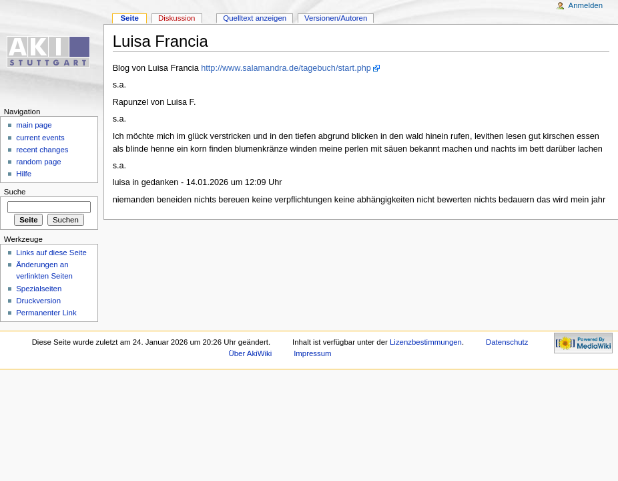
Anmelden (586, 5)
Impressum (313, 353)
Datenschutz (507, 342)
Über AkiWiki (250, 353)
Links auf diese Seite (51, 253)
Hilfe (23, 174)
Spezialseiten (38, 289)
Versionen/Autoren (335, 18)
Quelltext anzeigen (254, 18)
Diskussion (176, 18)
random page (38, 162)
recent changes (42, 150)
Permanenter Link (46, 313)
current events (40, 138)
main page (34, 125)
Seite (129, 18)
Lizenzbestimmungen (426, 342)
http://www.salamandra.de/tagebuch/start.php (286, 68)
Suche (15, 192)
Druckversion (38, 301)
